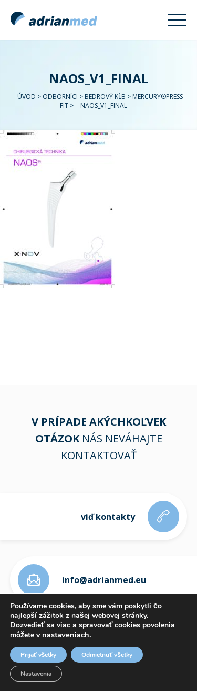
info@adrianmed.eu (104, 580)
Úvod (26, 96)
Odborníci (60, 96)
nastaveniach (65, 634)
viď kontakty (108, 516)
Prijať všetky (38, 654)
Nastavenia (35, 673)
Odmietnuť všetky (106, 654)
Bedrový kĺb (105, 96)
